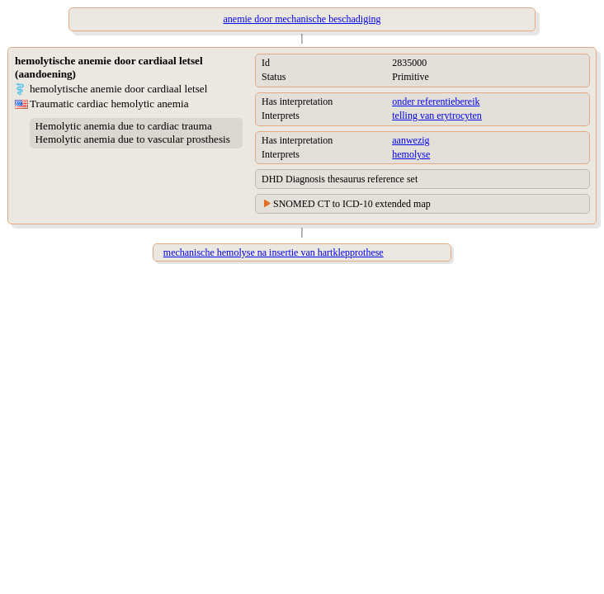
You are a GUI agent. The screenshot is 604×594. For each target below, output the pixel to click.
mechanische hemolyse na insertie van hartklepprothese (273, 252)
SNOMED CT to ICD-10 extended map (352, 204)
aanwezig (410, 140)
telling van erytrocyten (437, 115)
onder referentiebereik (435, 101)
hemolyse (411, 154)
